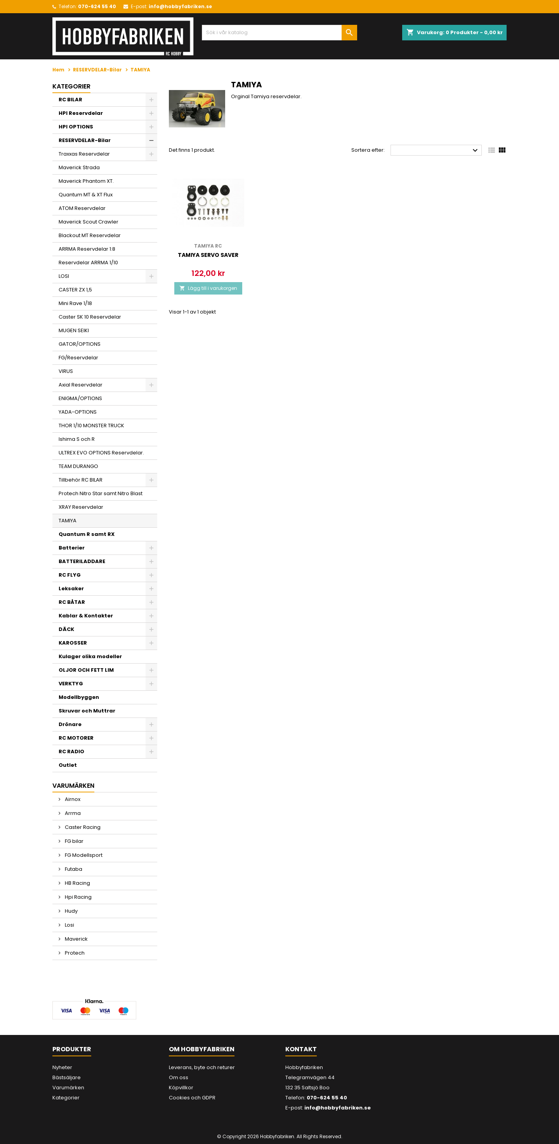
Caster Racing (82, 827)
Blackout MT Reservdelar (90, 235)
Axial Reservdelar (80, 384)
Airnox (72, 799)
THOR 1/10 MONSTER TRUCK (91, 425)
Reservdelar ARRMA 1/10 (88, 262)
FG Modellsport (83, 855)
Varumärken (68, 1087)
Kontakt (301, 1049)
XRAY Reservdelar (81, 507)
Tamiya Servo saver (208, 255)
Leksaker (71, 588)
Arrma (72, 813)
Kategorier (71, 86)
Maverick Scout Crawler (88, 221)
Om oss (178, 1077)
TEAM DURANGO (78, 466)
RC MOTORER (76, 738)
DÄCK (66, 629)
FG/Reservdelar (78, 357)
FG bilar (73, 841)
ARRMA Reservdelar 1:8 (87, 249)
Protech (74, 953)
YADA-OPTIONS (78, 412)
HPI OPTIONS (76, 126)
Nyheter (62, 1067)
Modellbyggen (79, 697)
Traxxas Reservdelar (84, 154)
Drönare (70, 724)
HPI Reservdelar (81, 113)
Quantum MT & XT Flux (86, 194)
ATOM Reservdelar (82, 208)
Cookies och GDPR (192, 1097)
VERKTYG (71, 683)
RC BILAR (70, 99)
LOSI (64, 276)
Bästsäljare (66, 1077)
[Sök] (279, 32)
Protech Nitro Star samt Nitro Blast (100, 493)
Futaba (73, 869)
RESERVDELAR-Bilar (85, 140)
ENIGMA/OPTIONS (80, 398)
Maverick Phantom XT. (86, 181)
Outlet (68, 765)
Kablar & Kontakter (86, 615)
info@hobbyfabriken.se (180, 6)
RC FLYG (70, 575)
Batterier (72, 547)
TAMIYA (67, 520)
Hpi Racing (78, 897)
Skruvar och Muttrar (87, 710)
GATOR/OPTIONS (80, 344)
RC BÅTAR (72, 602)
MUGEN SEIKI (74, 330)
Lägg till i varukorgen (208, 288)
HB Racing (77, 883)
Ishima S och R (77, 439)
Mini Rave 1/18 (75, 303)
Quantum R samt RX (87, 534)
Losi (69, 925)
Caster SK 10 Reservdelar (90, 317)
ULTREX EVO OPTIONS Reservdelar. (101, 452)
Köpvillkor (181, 1087)
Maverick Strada (79, 167)
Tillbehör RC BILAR (80, 480)
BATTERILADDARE (82, 561)
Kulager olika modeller (90, 656)
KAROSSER (73, 643)
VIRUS (66, 371)
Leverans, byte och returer (202, 1067)
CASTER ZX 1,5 (75, 289)
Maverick (76, 939)
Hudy (71, 911)
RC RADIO (71, 751)
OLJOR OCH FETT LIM (86, 670)
